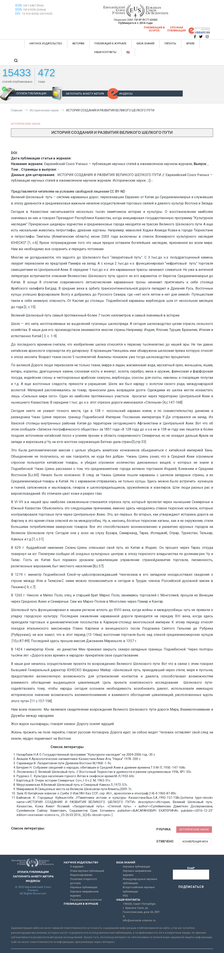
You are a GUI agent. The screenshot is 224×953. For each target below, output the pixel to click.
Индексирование (81, 875)
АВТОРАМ (78, 43)
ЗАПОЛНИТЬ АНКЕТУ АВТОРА (85, 93)
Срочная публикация (176, 29)
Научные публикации (83, 887)
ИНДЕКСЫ (126, 93)
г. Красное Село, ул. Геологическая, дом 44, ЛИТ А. (141, 912)
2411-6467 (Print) (33, 5)
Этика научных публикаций (87, 870)
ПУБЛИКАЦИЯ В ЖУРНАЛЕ (110, 43)
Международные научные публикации (140, 881)
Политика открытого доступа (83, 881)
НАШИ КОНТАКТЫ (105, 52)
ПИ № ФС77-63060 (145, 19)
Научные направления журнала (84, 893)
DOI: (18, 13)
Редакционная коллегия (86, 899)
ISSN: (18, 5)
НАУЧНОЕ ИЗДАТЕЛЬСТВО (45, 43)
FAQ (125, 895)
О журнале (77, 866)
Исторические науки (25, 123)
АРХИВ (190, 43)
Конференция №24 (195, 841)
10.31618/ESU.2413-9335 (37, 13)
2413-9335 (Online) (34, 9)
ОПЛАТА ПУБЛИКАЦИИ (31, 93)
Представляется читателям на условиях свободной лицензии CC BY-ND (68, 191)
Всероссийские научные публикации (139, 889)
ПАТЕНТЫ (170, 43)
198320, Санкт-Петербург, (139, 903)
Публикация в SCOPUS (154, 29)
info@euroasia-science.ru (139, 920)
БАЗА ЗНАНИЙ (145, 43)
